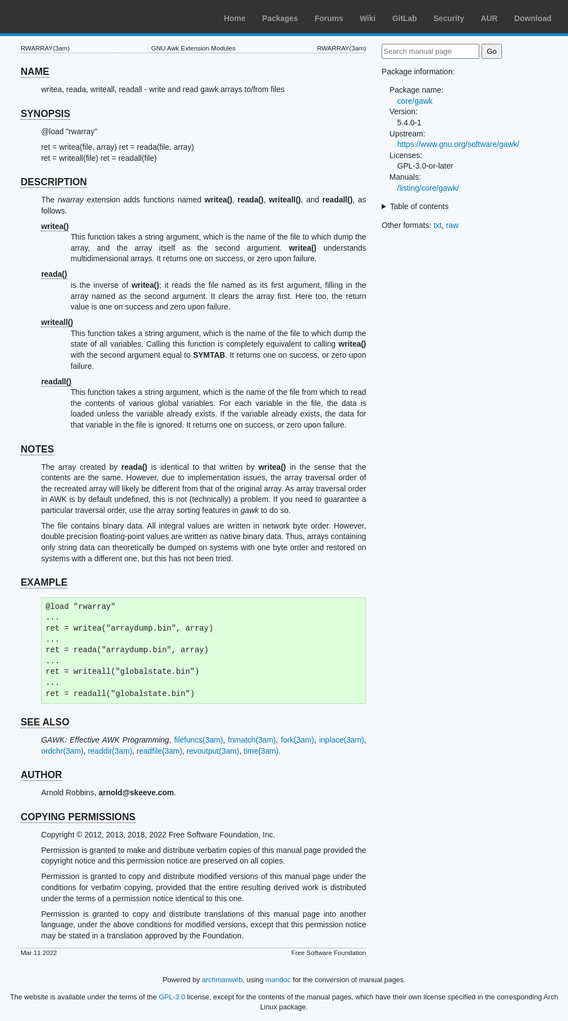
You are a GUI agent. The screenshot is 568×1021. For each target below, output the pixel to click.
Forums (329, 18)
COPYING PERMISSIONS (78, 816)
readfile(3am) (159, 750)
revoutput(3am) (212, 750)
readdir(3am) (110, 750)
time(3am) (261, 750)
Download (532, 18)
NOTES (37, 449)
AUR (489, 18)
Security (449, 18)
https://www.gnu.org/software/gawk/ (458, 144)
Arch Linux (61, 17)
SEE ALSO (45, 722)
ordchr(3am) (62, 750)
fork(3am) (297, 739)
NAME (35, 71)
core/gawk (415, 100)
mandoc (278, 980)
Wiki (368, 18)
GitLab (404, 18)
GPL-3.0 (172, 997)
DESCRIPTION (54, 181)
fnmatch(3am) (252, 739)
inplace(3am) (341, 739)
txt (437, 225)
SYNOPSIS (45, 113)
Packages (280, 18)
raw (452, 225)
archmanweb (222, 980)
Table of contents (419, 206)
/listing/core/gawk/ (428, 188)
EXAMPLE (44, 582)
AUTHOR (41, 774)
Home (235, 18)
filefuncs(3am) (198, 739)
